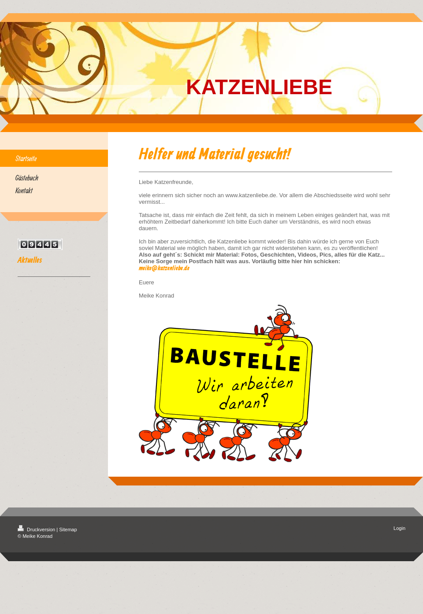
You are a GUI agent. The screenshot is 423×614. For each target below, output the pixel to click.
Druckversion (37, 529)
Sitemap (68, 529)
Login (399, 528)
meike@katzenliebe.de (164, 268)
